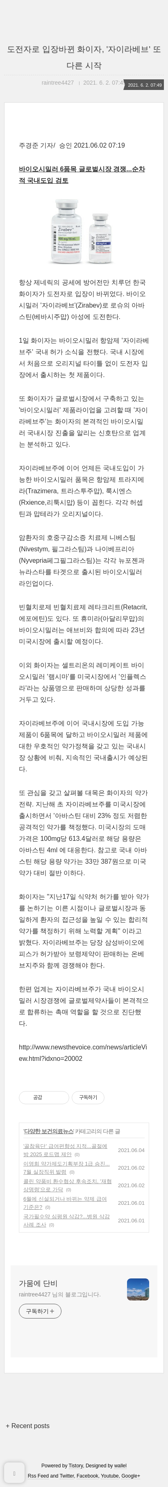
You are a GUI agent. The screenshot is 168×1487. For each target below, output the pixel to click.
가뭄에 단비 (38, 1283)
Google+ (130, 1476)
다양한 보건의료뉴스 (48, 1131)
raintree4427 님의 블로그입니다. (60, 1294)
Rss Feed (38, 1476)
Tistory (76, 1466)
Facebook (87, 1476)
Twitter (67, 1476)
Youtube (110, 1476)
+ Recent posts (28, 1425)
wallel (120, 1466)
